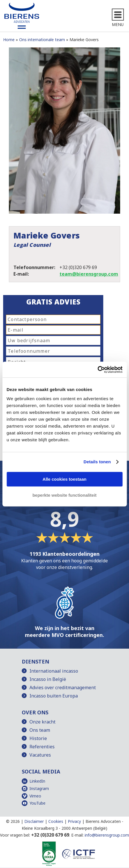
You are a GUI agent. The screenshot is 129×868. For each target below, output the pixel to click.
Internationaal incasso (53, 671)
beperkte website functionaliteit (64, 495)
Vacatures (40, 755)
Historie (38, 738)
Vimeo (35, 796)
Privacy (74, 821)
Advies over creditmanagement (62, 687)
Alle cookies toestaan (64, 479)
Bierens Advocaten (103, 821)
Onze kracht (42, 722)
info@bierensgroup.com (107, 835)
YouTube (37, 803)
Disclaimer (34, 821)
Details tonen (97, 461)
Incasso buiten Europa (53, 696)
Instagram (39, 788)
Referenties (42, 746)
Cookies (55, 821)
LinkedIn (37, 781)
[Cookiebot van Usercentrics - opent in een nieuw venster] (97, 369)
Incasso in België (47, 679)
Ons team (39, 730)
